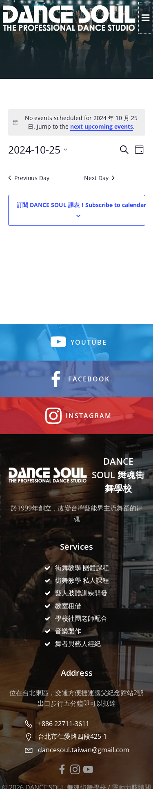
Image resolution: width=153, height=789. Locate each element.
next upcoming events (101, 126)
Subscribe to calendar (81, 205)
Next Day (99, 178)
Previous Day (28, 178)
